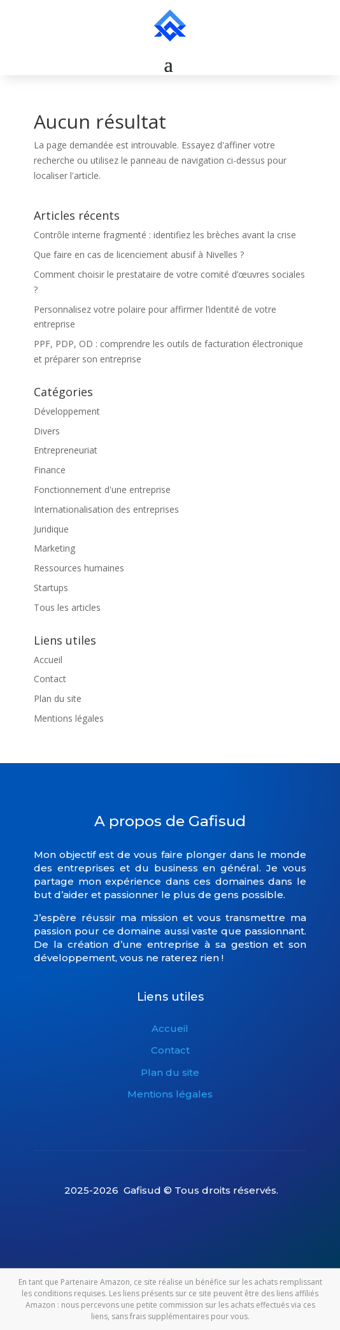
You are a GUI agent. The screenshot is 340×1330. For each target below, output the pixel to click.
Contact (50, 679)
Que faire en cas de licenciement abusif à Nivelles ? (139, 254)
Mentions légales (69, 718)
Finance (50, 470)
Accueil (48, 660)
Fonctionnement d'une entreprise (102, 489)
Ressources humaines (79, 568)
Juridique (51, 529)
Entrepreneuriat (65, 450)
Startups (51, 588)
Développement (67, 411)
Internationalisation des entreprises (106, 509)
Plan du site (57, 698)
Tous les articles (67, 607)
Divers (47, 431)
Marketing (54, 548)
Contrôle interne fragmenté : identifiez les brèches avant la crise (165, 235)
